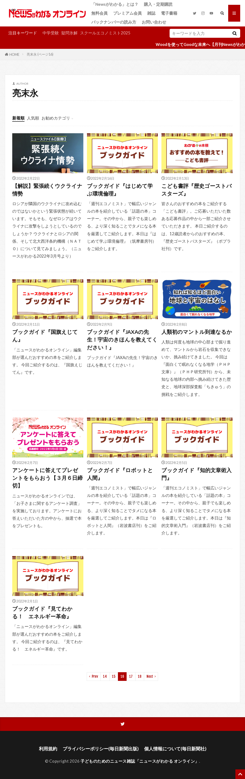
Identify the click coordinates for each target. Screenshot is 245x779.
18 (139, 676)
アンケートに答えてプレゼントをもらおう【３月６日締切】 (47, 478)
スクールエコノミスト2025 (105, 32)
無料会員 (99, 13)
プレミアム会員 (127, 13)
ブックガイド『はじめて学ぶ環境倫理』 (120, 190)
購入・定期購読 (158, 4)
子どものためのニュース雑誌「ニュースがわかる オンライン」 (139, 761)
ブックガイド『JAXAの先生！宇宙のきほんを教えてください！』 (122, 340)
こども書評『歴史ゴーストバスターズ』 (196, 190)
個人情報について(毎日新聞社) (175, 748)
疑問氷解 (69, 32)
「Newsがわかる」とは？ (114, 4)
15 (114, 676)
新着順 (18, 117)
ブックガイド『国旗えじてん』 (45, 336)
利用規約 (48, 748)
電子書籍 (169, 13)
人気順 (33, 117)
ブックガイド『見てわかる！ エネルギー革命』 (42, 613)
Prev (95, 676)
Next (150, 676)
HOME (14, 54)
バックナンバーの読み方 (113, 22)
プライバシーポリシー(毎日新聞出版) (101, 748)
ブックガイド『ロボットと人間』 (120, 474)
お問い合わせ (154, 22)
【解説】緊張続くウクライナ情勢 (47, 190)
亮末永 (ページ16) (40, 54)
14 (105, 676)
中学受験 (51, 32)
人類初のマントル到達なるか (196, 332)
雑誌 (151, 13)
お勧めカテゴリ (56, 117)
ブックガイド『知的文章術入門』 (196, 474)
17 (131, 676)
